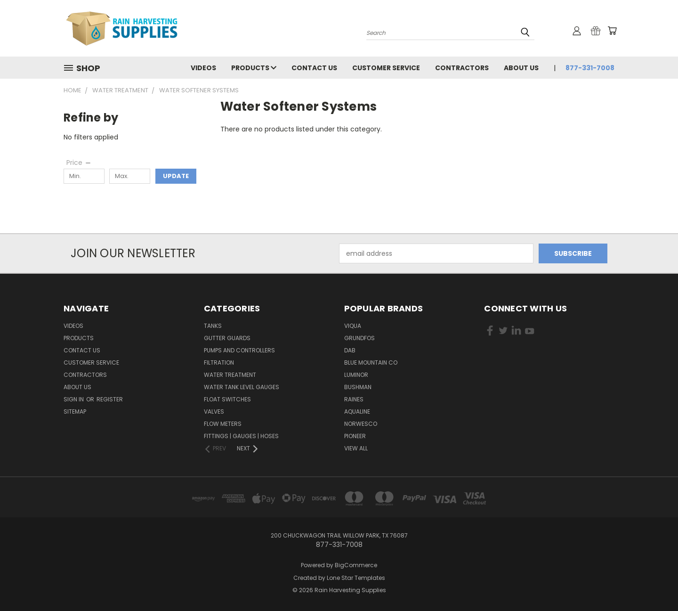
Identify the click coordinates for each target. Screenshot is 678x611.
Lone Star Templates (356, 578)
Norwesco (360, 424)
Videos (203, 68)
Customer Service (386, 68)
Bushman (357, 387)
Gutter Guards (227, 338)
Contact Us (314, 68)
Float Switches (227, 399)
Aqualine (357, 411)
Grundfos (359, 338)
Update (176, 175)
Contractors (462, 68)
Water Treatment (230, 375)
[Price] (79, 162)
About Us (521, 68)
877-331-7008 (589, 68)
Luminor (356, 375)
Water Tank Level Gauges (241, 387)
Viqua (352, 326)
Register (110, 399)
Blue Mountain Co (370, 362)
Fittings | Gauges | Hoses (241, 436)
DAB (349, 350)
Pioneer (355, 436)
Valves (214, 411)
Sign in (74, 399)
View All (356, 448)
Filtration (219, 362)
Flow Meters (223, 424)
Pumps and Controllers (239, 350)
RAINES (353, 399)
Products (253, 68)
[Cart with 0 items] (612, 30)
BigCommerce (356, 565)
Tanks (213, 326)
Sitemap (75, 411)
